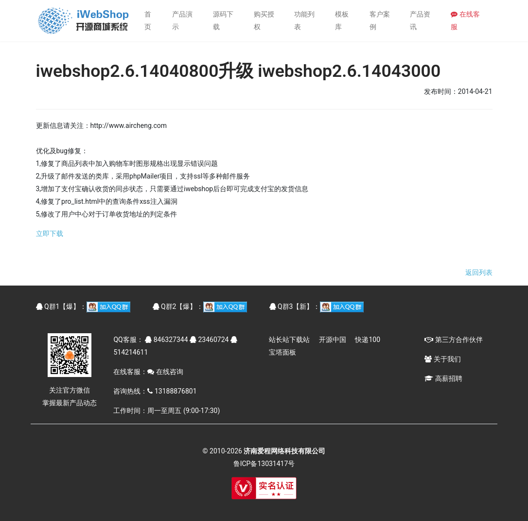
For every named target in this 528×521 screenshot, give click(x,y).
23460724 (209, 339)
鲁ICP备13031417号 (264, 463)
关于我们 (442, 359)
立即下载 (49, 233)
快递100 (367, 339)
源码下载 (223, 20)
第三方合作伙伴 (453, 339)
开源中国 (332, 339)
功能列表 (304, 20)
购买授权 (264, 20)
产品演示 (182, 20)
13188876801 (171, 391)
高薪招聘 (443, 378)
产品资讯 (420, 20)
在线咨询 (165, 372)
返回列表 (479, 272)
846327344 (166, 339)
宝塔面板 (282, 352)
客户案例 (380, 20)
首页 (147, 20)
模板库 (342, 20)
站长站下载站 (289, 339)
